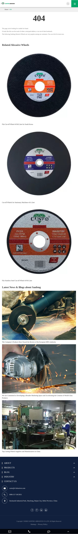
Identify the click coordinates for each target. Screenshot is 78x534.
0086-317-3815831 (12, 494)
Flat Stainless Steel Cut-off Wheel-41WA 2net (17, 280)
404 (11, 9)
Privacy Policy (42, 524)
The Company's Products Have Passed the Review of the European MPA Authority (29, 342)
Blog (7, 472)
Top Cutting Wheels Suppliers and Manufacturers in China (21, 451)
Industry (9, 477)
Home (6, 9)
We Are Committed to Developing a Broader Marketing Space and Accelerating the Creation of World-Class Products (37, 397)
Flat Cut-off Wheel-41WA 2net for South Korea (17, 124)
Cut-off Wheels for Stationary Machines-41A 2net (18, 202)
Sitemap (33, 524)
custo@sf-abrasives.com (13, 488)
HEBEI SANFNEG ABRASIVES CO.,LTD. (36, 521)
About (7, 463)
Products (9, 468)
